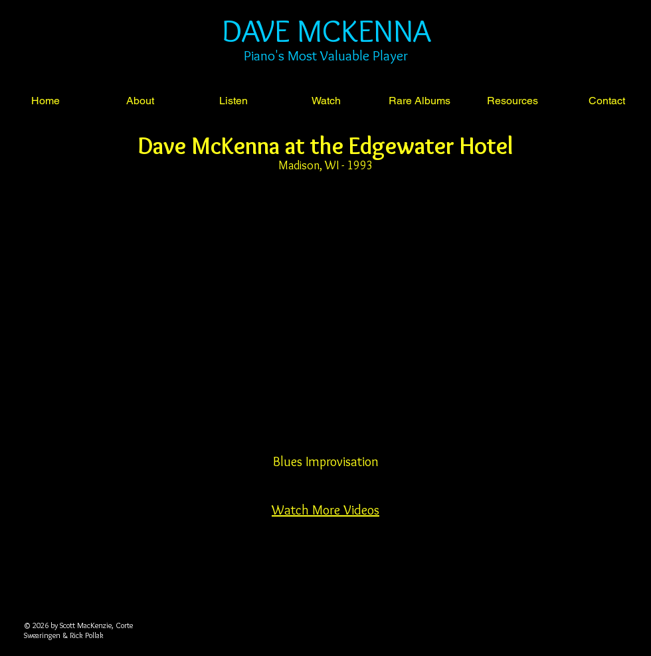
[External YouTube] (325, 326)
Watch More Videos (325, 510)
